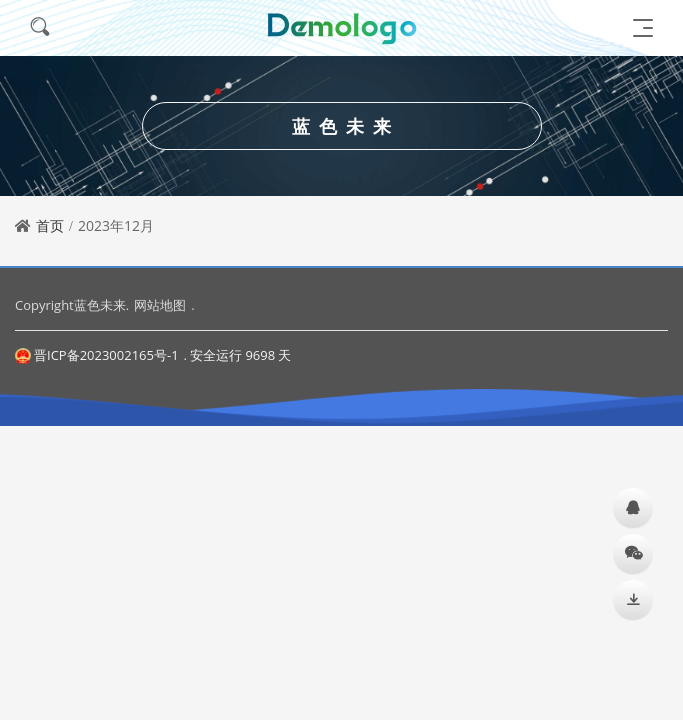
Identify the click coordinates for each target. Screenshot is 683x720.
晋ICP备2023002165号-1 (97, 355)
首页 (50, 225)
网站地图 (160, 305)
